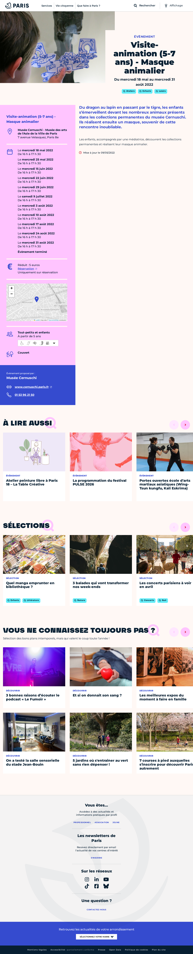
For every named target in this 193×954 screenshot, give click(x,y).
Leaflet (37, 320)
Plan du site (159, 950)
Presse (101, 950)
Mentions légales (37, 950)
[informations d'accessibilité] (38, 343)
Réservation (26, 268)
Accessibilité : (72, 950)
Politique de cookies (136, 950)
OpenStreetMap (54, 320)
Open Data (115, 950)
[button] (37, 299)
